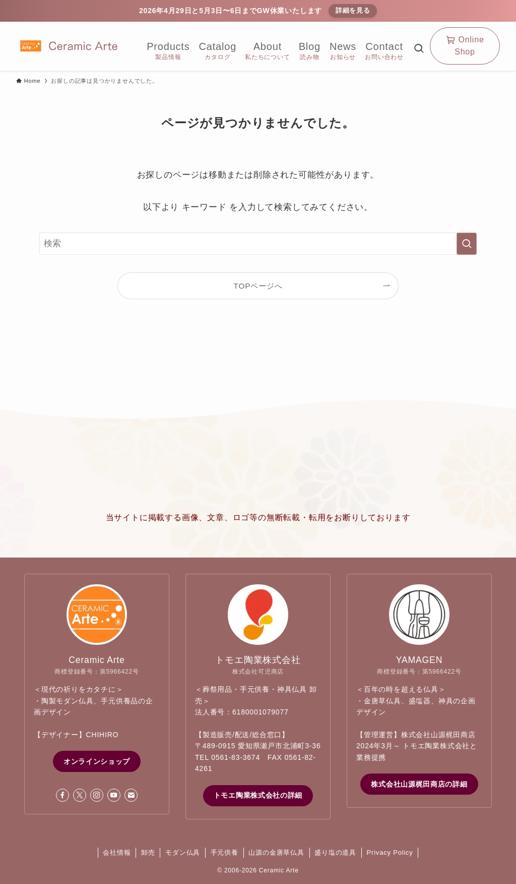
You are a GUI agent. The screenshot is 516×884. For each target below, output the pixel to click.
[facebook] (62, 795)
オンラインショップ (96, 761)
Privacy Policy (390, 852)
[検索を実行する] (467, 244)
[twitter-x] (79, 795)
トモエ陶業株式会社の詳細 (258, 795)
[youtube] (113, 795)
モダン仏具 (182, 852)
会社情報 (117, 852)
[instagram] (96, 795)
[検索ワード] (258, 244)
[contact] (131, 795)
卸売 (148, 852)
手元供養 (224, 852)
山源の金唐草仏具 (276, 852)
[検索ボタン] (419, 49)
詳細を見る (353, 10)
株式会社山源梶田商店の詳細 (419, 784)
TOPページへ (258, 286)
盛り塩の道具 (335, 852)
